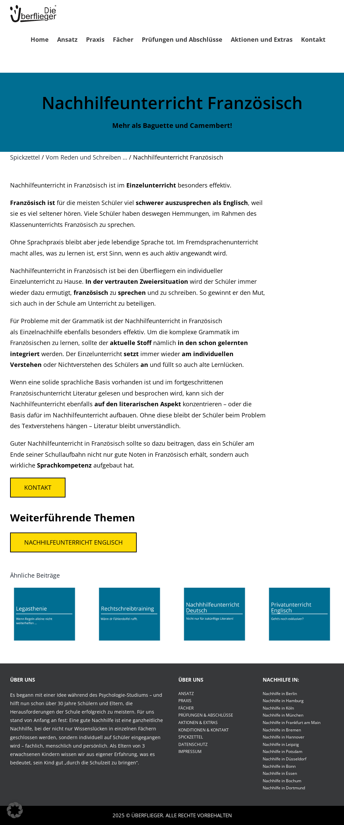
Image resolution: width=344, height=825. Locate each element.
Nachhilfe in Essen (280, 773)
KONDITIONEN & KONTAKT (203, 730)
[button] (15, 810)
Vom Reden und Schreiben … (86, 157)
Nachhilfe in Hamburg (283, 700)
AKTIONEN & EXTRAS (198, 722)
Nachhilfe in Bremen (282, 730)
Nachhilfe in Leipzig (281, 744)
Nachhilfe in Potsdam (282, 751)
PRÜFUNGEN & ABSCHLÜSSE (205, 715)
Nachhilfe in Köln (278, 708)
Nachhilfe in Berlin (280, 693)
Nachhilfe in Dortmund (284, 788)
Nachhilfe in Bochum (282, 781)
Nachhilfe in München (283, 715)
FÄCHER (186, 708)
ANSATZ (186, 693)
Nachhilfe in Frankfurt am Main (291, 722)
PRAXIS (184, 700)
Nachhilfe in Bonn (279, 766)
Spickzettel (25, 157)
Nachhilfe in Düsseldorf (284, 759)
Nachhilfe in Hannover (283, 737)
